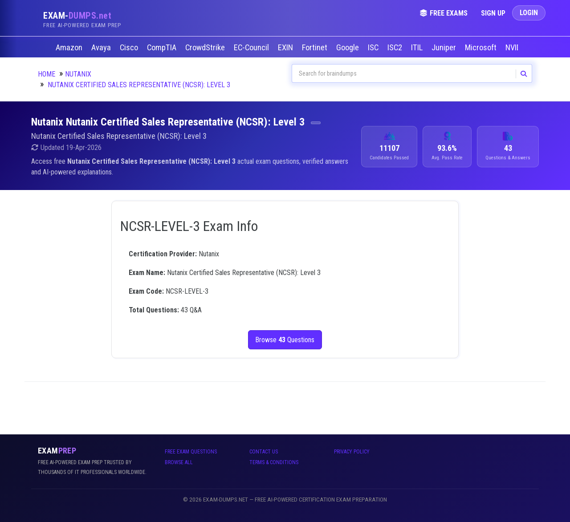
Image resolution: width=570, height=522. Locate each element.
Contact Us (263, 452)
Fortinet (315, 48)
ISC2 (395, 48)
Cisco (130, 48)
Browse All (179, 462)
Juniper (445, 48)
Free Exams (443, 13)
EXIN (286, 48)
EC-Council (252, 48)
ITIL (417, 48)
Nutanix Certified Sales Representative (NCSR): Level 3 (139, 85)
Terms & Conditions (273, 462)
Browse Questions (285, 340)
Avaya (102, 48)
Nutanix (78, 74)
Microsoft (481, 48)
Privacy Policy (352, 452)
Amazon (70, 48)
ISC (374, 48)
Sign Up (493, 13)
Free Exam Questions (191, 452)
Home (46, 74)
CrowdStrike (206, 48)
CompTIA (162, 48)
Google (348, 48)
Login (529, 12)
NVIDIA (517, 48)
